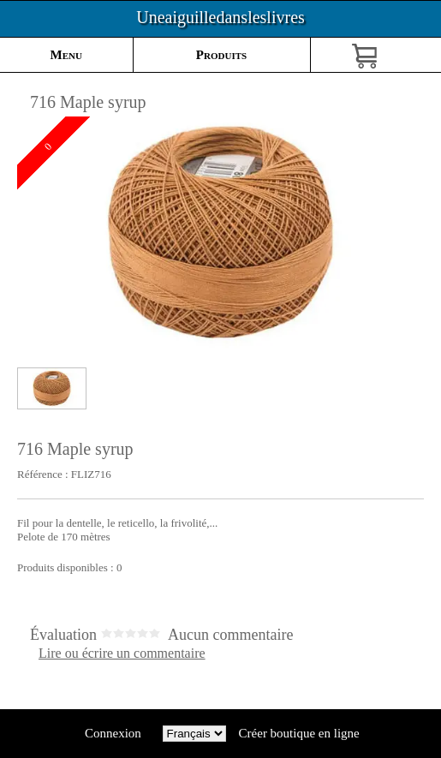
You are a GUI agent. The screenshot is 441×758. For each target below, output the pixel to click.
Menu (66, 55)
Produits (221, 55)
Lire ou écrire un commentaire (122, 653)
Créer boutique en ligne (299, 733)
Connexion (112, 733)
